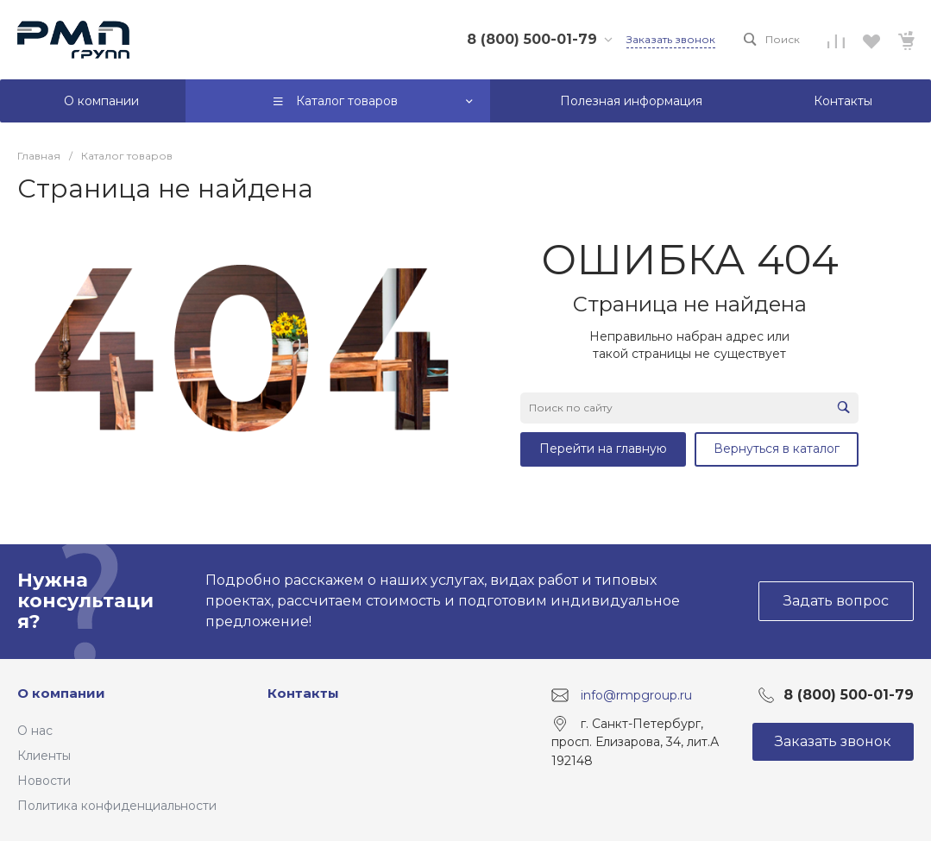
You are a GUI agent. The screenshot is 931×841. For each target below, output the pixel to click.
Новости (44, 780)
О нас (35, 730)
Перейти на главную (603, 448)
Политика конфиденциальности (117, 805)
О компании (61, 693)
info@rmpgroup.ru (636, 694)
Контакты (303, 693)
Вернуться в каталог (777, 448)
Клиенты (44, 755)
